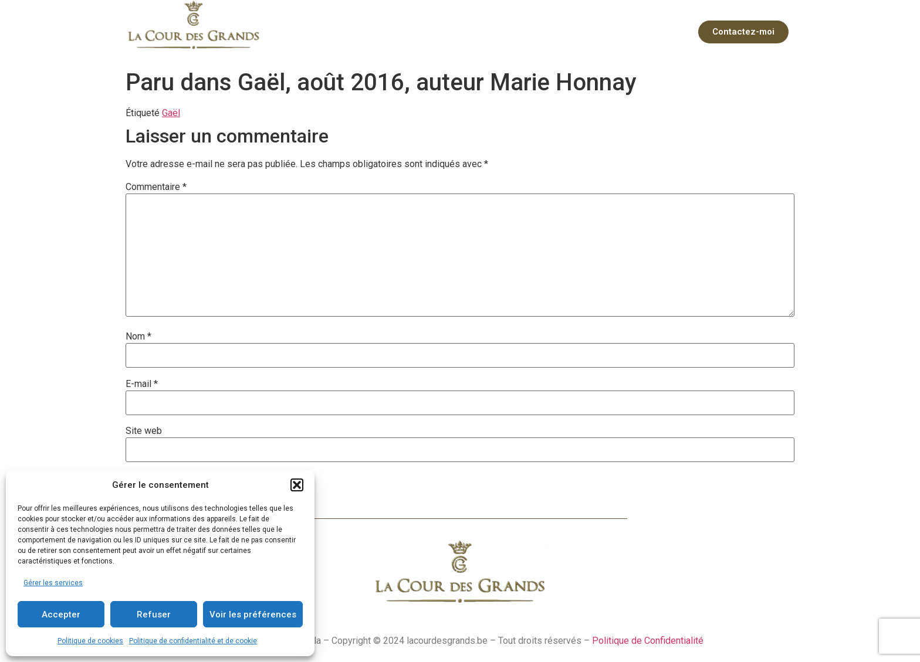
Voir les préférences (252, 614)
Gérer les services (53, 583)
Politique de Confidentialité (647, 640)
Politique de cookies (90, 641)
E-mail (142, 384)
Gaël (171, 112)
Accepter (61, 614)
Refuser (154, 614)
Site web (144, 431)
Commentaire (156, 187)
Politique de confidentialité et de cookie (193, 641)
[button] (297, 485)
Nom (138, 336)
